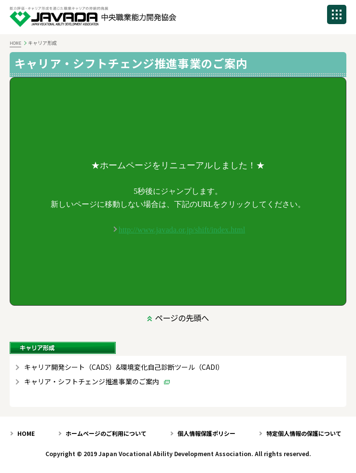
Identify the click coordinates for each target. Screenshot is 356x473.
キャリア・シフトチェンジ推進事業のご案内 (91, 382)
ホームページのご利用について (106, 433)
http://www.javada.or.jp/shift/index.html (182, 229)
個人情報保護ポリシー (206, 433)
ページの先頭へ (182, 318)
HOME (15, 43)
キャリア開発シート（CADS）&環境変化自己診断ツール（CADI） (124, 367)
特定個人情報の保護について (304, 433)
